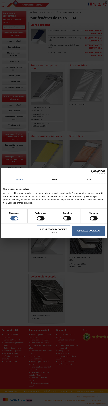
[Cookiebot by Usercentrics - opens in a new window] (93, 172)
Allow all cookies (87, 230)
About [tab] (89, 179)
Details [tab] (54, 179)
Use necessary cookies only (53, 230)
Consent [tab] (19, 179)
